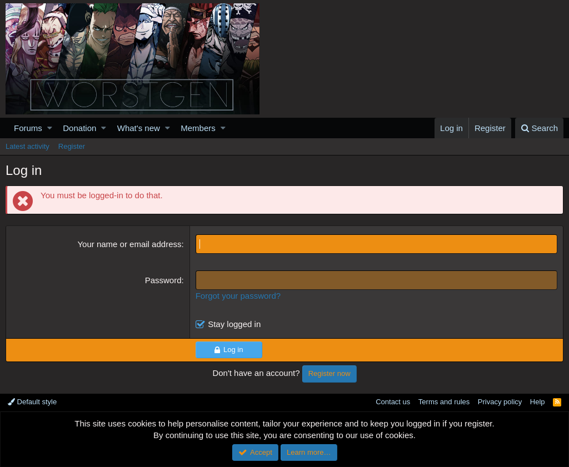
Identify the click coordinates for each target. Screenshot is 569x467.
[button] (49, 128)
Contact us (393, 402)
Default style (32, 402)
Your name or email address (129, 244)
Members (198, 128)
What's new (138, 128)
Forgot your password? (238, 295)
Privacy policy (500, 402)
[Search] (539, 128)
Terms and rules (444, 402)
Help (537, 402)
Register (71, 146)
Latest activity (27, 146)
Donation (79, 128)
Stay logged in (234, 324)
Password (163, 280)
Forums (28, 128)
